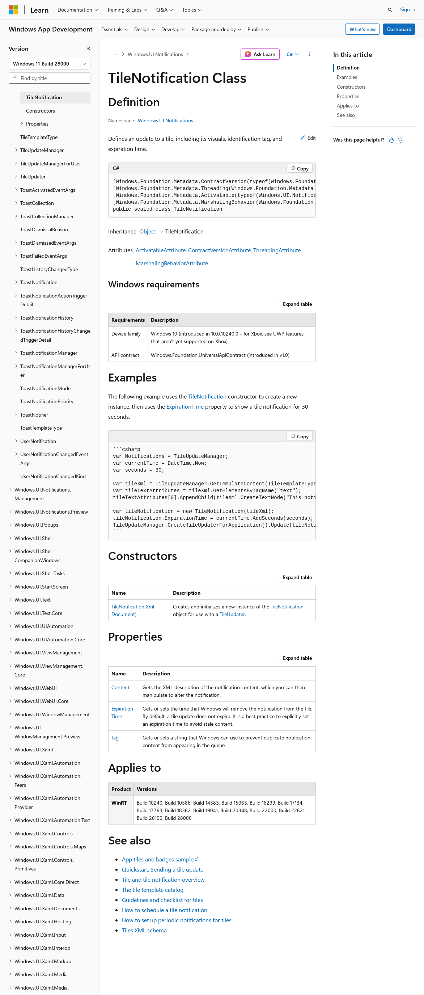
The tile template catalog (152, 889)
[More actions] (309, 54)
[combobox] (49, 63)
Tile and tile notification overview (163, 879)
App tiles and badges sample (158, 859)
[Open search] (390, 9)
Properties (348, 96)
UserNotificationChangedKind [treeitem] (53, 476)
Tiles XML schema (144, 930)
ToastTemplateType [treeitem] (41, 427)
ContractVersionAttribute (219, 250)
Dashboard (399, 29)
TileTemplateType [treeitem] (39, 137)
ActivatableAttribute (161, 250)
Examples (347, 76)
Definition (348, 67)
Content (120, 687)
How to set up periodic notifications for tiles (177, 920)
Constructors (351, 86)
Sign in (407, 9)
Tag (115, 737)
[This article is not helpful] (400, 140)
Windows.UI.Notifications (155, 54)
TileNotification (207, 396)
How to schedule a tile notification (164, 910)
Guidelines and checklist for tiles (162, 899)
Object (147, 231)
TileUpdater (232, 614)
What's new (362, 29)
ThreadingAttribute (277, 250)
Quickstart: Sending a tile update (162, 869)
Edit (308, 137)
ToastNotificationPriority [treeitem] (46, 401)
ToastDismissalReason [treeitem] (44, 229)
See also (346, 114)
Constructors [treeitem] (40, 110)
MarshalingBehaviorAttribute (172, 263)
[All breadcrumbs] (114, 54)
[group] (212, 196)
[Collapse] (88, 48)
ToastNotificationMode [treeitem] (45, 388)
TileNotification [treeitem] (44, 97)
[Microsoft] (13, 9)
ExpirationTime (185, 406)
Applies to (348, 105)
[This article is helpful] (391, 140)
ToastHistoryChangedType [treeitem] (49, 269)
